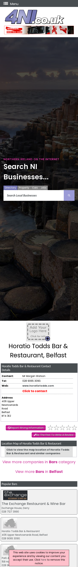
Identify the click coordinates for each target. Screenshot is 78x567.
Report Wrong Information (27, 427)
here (43, 559)
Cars (35, 187)
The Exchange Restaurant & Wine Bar (33, 503)
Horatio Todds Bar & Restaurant (21, 531)
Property (24, 187)
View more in (39, 471)
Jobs (43, 187)
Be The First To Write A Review (54, 435)
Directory (10, 187)
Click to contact (34, 391)
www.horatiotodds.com (38, 385)
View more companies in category (39, 461)
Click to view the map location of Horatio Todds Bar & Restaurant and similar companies (37, 451)
